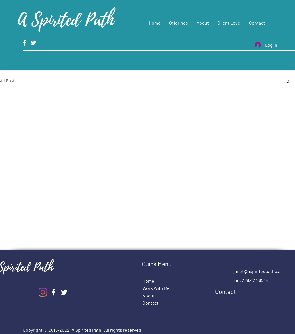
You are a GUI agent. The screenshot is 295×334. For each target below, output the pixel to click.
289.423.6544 (255, 280)
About (148, 295)
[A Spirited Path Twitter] (33, 42)
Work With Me (156, 288)
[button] (287, 82)
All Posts (8, 81)
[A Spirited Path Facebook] (24, 42)
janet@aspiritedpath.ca (256, 271)
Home (148, 281)
